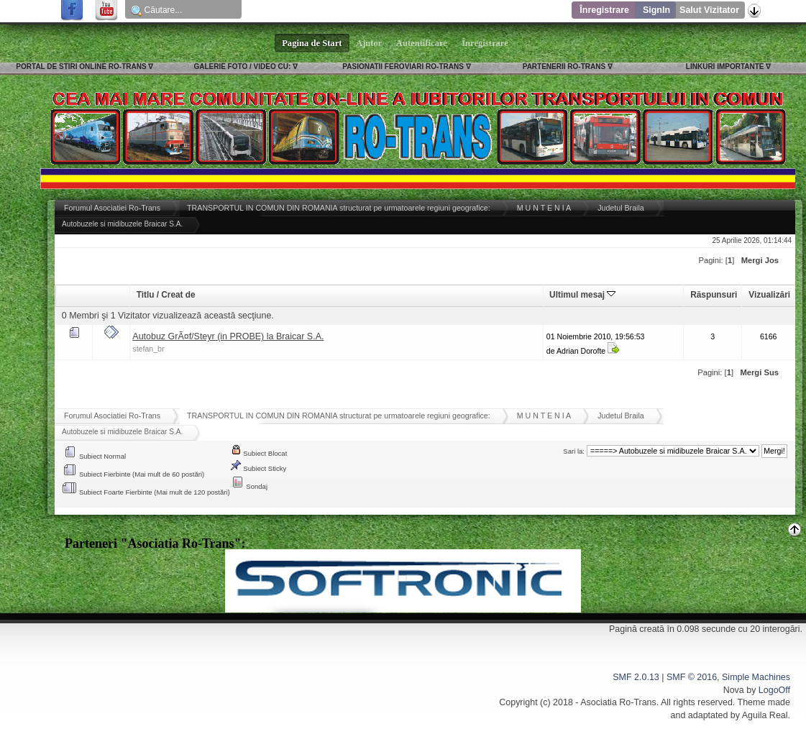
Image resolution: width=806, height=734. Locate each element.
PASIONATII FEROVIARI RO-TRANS (403, 66)
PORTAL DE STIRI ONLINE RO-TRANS (81, 66)
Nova (733, 690)
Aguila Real (765, 715)
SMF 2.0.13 (636, 677)
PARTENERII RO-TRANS (564, 66)
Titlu (146, 295)
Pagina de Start (312, 43)
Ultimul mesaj (582, 295)
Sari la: (574, 451)
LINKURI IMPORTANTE (725, 66)
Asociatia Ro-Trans (618, 702)
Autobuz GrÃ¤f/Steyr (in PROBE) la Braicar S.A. (228, 336)
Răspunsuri (713, 295)
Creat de (178, 295)
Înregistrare (604, 10)
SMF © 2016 (692, 677)
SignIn (656, 10)
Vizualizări (769, 295)
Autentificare (421, 43)
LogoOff (774, 690)
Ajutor (369, 43)
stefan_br (148, 348)
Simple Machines (756, 677)
